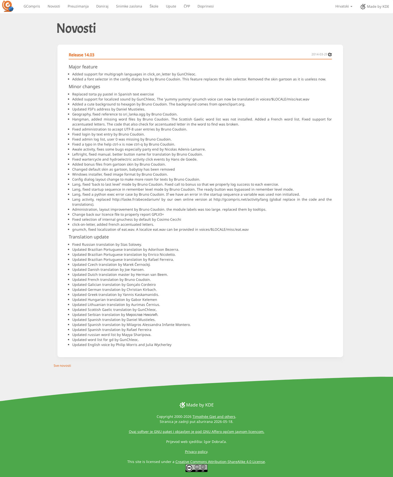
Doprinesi (206, 6)
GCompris (32, 6)
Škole (154, 6)
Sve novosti (62, 365)
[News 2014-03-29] (330, 54)
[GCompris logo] (11, 6)
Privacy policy (196, 451)
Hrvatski (343, 6)
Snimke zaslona (129, 6)
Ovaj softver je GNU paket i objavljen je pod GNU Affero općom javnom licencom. (196, 431)
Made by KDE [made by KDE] (374, 7)
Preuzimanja (78, 6)
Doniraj (102, 6)
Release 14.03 (81, 55)
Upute (171, 6)
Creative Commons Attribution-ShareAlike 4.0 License (220, 461)
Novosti (54, 6)
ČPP (187, 6)
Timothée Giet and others (213, 416)
